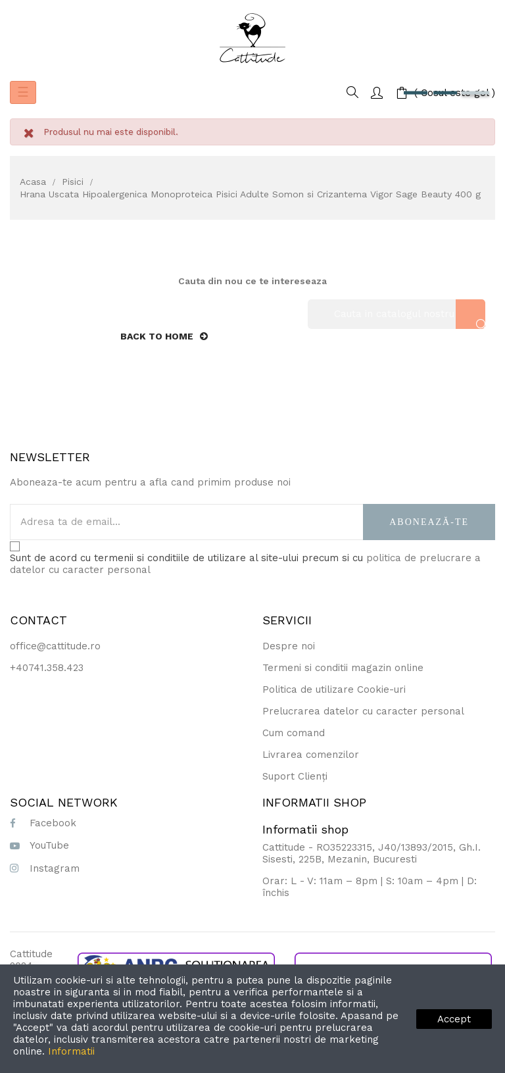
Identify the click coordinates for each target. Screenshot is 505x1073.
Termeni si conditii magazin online (342, 668)
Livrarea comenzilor (310, 755)
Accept (454, 1019)
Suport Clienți (294, 776)
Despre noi (288, 646)
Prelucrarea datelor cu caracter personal (363, 711)
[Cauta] (396, 314)
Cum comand (293, 733)
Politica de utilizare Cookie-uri (334, 689)
